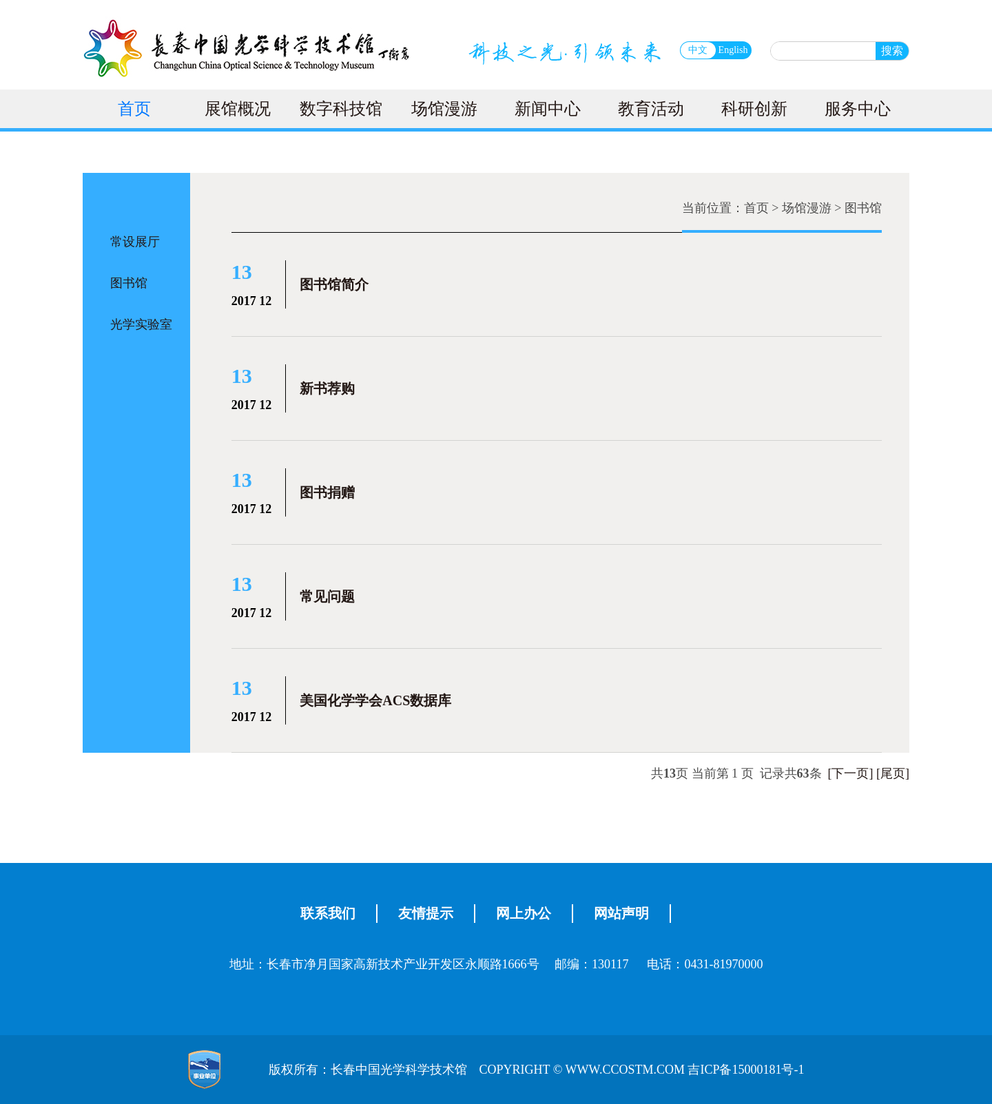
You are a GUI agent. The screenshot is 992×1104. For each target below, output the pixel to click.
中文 (697, 50)
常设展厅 (135, 242)
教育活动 (651, 109)
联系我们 (327, 913)
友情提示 (425, 913)
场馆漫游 (444, 109)
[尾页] (892, 773)
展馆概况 (238, 109)
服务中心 (858, 109)
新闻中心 (548, 109)
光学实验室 (141, 324)
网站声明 (621, 913)
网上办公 (523, 913)
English (733, 50)
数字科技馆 (341, 109)
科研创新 (754, 109)
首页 (134, 109)
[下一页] (851, 773)
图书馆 (128, 283)
